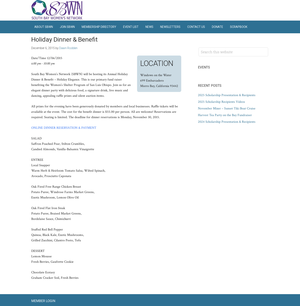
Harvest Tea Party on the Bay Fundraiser (225, 115)
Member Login (43, 301)
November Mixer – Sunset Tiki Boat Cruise (226, 108)
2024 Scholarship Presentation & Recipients (226, 122)
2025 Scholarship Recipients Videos (221, 102)
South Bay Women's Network (57, 10)
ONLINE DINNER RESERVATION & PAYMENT (63, 128)
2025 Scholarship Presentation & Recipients (226, 95)
